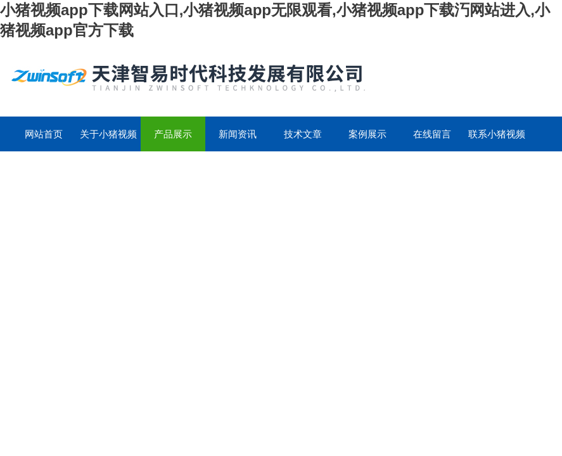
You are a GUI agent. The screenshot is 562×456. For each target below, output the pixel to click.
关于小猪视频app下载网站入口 (108, 140)
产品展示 (173, 134)
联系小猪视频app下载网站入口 (496, 140)
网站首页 (44, 134)
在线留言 (432, 134)
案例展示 (367, 134)
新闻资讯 (238, 134)
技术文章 (303, 134)
